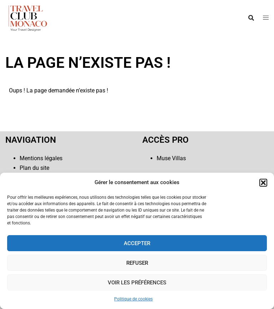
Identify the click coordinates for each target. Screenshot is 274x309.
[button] (263, 182)
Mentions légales (41, 158)
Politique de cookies (133, 299)
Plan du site (34, 167)
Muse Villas (171, 158)
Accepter (137, 243)
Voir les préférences (137, 282)
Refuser (137, 263)
